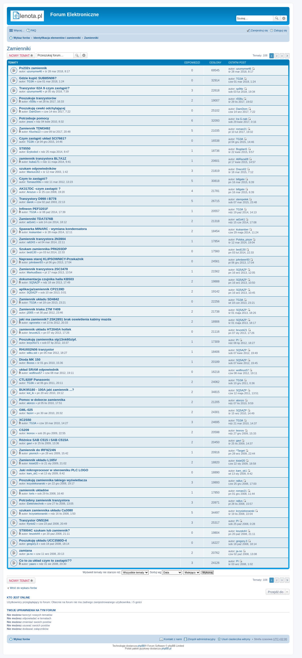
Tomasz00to (34, 181)
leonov (31, 433)
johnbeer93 (36, 262)
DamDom (34, 111)
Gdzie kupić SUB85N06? (37, 78)
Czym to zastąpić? (33, 178)
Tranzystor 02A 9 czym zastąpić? (44, 88)
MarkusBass (34, 272)
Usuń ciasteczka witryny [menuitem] (236, 639)
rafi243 (31, 242)
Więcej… (19, 30)
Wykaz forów (21, 37)
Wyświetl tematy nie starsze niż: (116, 572)
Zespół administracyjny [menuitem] (201, 639)
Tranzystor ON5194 (33, 520)
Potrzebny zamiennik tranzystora (44, 500)
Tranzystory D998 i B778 (37, 199)
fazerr (30, 413)
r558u (32, 101)
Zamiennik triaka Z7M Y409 (39, 309)
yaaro (32, 563)
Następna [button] (287, 55)
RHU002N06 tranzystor (36, 349)
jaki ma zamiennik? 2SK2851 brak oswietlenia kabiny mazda (65, 319)
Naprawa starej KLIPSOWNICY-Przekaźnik (51, 259)
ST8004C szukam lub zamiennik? (44, 530)
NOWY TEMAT (19, 55)
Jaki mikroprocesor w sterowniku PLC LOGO (53, 470)
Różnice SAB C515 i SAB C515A (43, 440)
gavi (29, 443)
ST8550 (24, 148)
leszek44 (34, 533)
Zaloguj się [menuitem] (280, 30)
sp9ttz (239, 88)
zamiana (25, 550)
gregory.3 (32, 543)
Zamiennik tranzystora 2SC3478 (43, 269)
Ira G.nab (241, 118)
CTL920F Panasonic (34, 379)
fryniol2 (31, 523)
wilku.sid (32, 352)
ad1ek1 (31, 222)
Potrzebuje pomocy (34, 118)
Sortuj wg (166, 572)
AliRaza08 (242, 159)
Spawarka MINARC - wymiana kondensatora (53, 229)
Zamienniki (91, 37)
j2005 (30, 312)
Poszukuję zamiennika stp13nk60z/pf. (48, 339)
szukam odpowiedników (37, 168)
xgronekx (34, 322)
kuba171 (34, 161)
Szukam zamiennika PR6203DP (43, 249)
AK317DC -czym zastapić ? (40, 188)
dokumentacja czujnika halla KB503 (46, 279)
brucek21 (34, 332)
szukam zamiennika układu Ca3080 (46, 510)
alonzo (31, 403)
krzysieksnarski (36, 483)
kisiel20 (33, 463)
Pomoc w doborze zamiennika (42, 400)
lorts (31, 493)
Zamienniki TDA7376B (36, 219)
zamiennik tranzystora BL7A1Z (42, 158)
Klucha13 (34, 131)
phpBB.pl (166, 648)
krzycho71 (33, 342)
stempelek (242, 199)
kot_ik (30, 393)
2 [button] (276, 55)
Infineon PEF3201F (33, 209)
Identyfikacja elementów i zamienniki (57, 37)
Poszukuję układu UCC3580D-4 (43, 540)
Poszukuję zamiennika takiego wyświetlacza (53, 480)
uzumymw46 (34, 71)
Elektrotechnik (35, 503)
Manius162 (33, 171)
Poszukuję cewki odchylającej (42, 108)
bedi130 (31, 252)
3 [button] (282, 55)
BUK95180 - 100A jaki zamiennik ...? (46, 390)
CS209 (24, 430)
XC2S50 (25, 420)
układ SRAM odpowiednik (39, 369)
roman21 (241, 128)
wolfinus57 (35, 372)
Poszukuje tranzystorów (37, 98)
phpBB (141, 646)
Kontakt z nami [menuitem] (173, 639)
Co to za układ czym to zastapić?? (45, 560)
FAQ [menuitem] (33, 30)
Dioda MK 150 (29, 359)
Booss (30, 362)
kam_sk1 (32, 473)
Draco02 (241, 169)
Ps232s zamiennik (33, 68)
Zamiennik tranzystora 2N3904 (42, 239)
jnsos (30, 121)
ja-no (30, 553)
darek (30, 202)
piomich (34, 453)
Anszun (31, 191)
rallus (239, 480)
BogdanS (241, 149)
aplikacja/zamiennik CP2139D (41, 289)
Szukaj (276, 18)
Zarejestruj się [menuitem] (259, 30)
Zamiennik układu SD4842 (39, 299)
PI (237, 340)
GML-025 (26, 410)
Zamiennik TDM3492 (34, 128)
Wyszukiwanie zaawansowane (283, 18)
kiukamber (35, 232)
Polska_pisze (244, 239)
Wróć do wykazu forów (23, 587)
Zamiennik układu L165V (38, 460)
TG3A (30, 81)
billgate (240, 179)
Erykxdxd (32, 151)
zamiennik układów (34, 490)
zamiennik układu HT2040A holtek (45, 329)
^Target (240, 450)
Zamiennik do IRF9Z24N (37, 450)
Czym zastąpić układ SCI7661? (42, 138)
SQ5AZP (241, 269)
